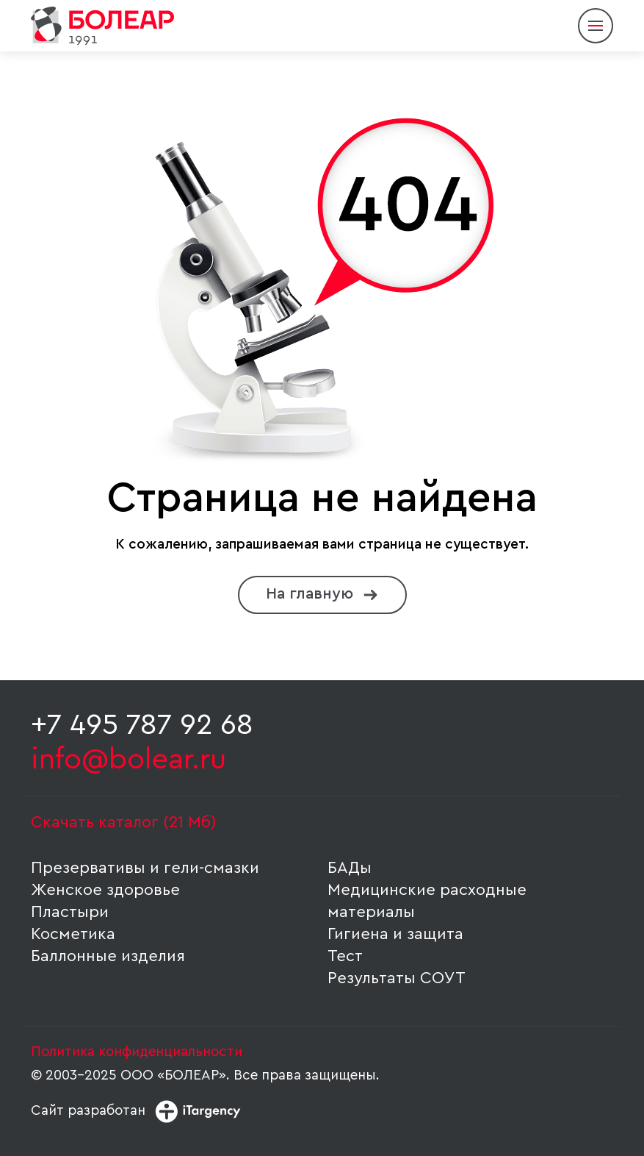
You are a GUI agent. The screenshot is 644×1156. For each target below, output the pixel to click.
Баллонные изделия (108, 956)
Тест (345, 956)
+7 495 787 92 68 (142, 725)
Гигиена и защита (395, 934)
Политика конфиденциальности (136, 1052)
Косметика (73, 934)
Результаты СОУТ (397, 978)
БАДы (350, 868)
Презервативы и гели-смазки (145, 868)
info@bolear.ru (128, 759)
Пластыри (70, 912)
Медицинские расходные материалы (427, 901)
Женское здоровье (105, 890)
